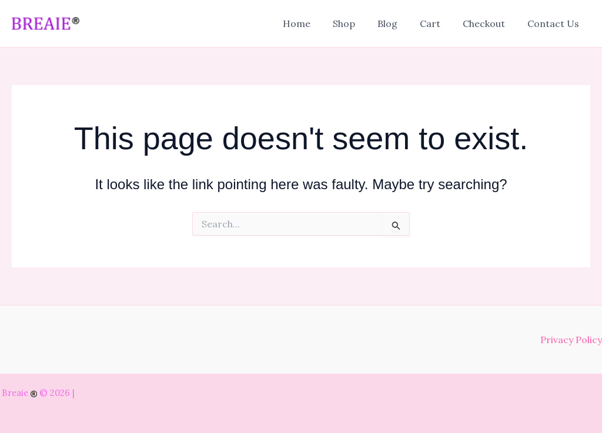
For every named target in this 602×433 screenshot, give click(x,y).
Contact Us (555, 23)
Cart (439, 23)
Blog (400, 23)
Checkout (489, 23)
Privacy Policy (571, 339)
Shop (360, 23)
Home (316, 23)
